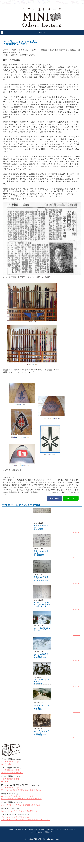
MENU (42, 32)
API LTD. (38, 839)
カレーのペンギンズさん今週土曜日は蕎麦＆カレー (22, 805)
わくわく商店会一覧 (31, 829)
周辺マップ (48, 832)
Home (11, 829)
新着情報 (42, 829)
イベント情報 (19, 829)
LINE (72, 498)
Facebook (56, 498)
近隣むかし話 (51, 829)
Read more (76, 532)
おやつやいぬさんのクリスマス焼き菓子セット (20, 811)
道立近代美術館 (61, 829)
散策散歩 (40, 832)
